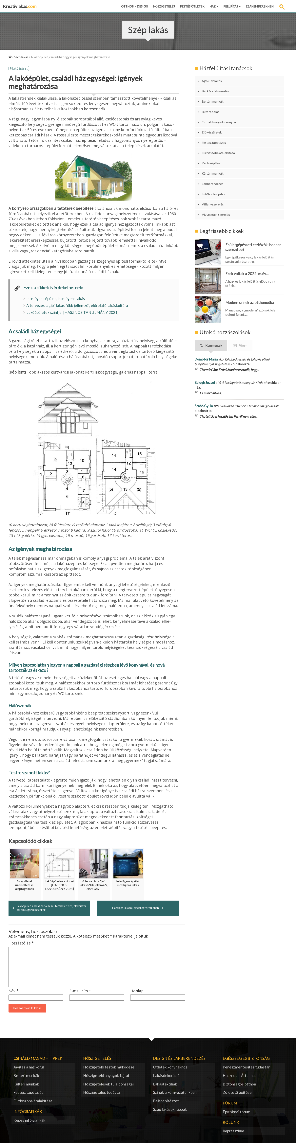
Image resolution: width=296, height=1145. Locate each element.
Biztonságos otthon (239, 1085)
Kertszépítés (213, 146)
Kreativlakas (19, 6)
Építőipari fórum (236, 1113)
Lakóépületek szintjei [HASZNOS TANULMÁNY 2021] (72, 313)
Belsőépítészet (166, 1102)
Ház (213, 6)
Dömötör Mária (206, 331)
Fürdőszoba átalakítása (222, 138)
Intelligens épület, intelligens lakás (55, 299)
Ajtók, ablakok (214, 80)
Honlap (137, 992)
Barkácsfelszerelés (218, 88)
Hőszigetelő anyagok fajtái (106, 1077)
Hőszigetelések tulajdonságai (108, 1085)
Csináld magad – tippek (37, 1060)
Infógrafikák (27, 1113)
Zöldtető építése (237, 1094)
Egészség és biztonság (246, 1060)
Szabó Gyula (204, 378)
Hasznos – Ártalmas (239, 1077)
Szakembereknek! (260, 6)
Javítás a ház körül (28, 1068)
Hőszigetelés (164, 6)
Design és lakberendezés (179, 1060)
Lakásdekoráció (166, 1077)
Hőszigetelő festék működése (108, 1068)
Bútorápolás (213, 105)
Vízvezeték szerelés (219, 188)
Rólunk (231, 1124)
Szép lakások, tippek (170, 1111)
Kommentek (213, 318)
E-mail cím (80, 992)
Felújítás (232, 6)
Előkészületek (214, 121)
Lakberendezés (215, 163)
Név (14, 992)
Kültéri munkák (215, 155)
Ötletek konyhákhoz (170, 1068)
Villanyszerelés (215, 180)
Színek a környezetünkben (175, 1094)
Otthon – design (134, 6)
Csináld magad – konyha (222, 113)
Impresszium (233, 1132)
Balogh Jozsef (205, 355)
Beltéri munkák (215, 97)
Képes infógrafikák (29, 1121)
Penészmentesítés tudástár (246, 1068)
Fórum (243, 318)
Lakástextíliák (165, 1085)
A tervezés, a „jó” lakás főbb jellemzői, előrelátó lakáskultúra (77, 306)
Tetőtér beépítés (216, 171)
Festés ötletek (192, 6)
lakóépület (20, 69)
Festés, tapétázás (217, 130)
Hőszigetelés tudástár (102, 1094)
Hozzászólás (21, 944)
